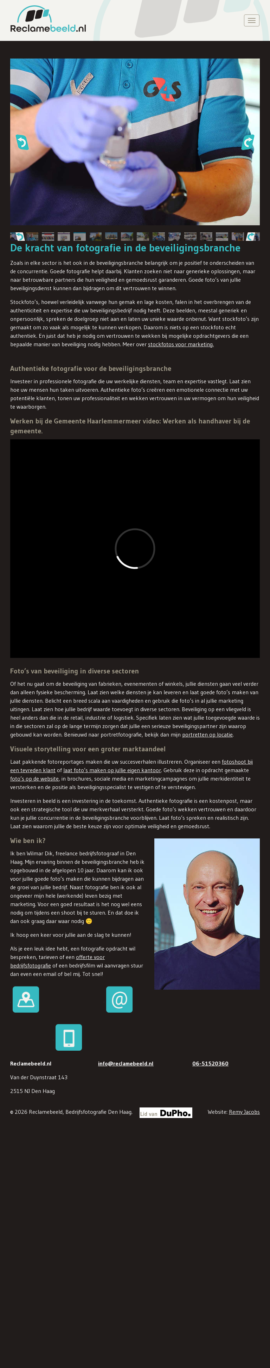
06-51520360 (210, 1062)
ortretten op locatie (209, 733)
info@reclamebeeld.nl (126, 1062)
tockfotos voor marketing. (182, 344)
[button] (22, 142)
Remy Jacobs (244, 1110)
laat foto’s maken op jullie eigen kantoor (112, 769)
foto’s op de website (34, 777)
